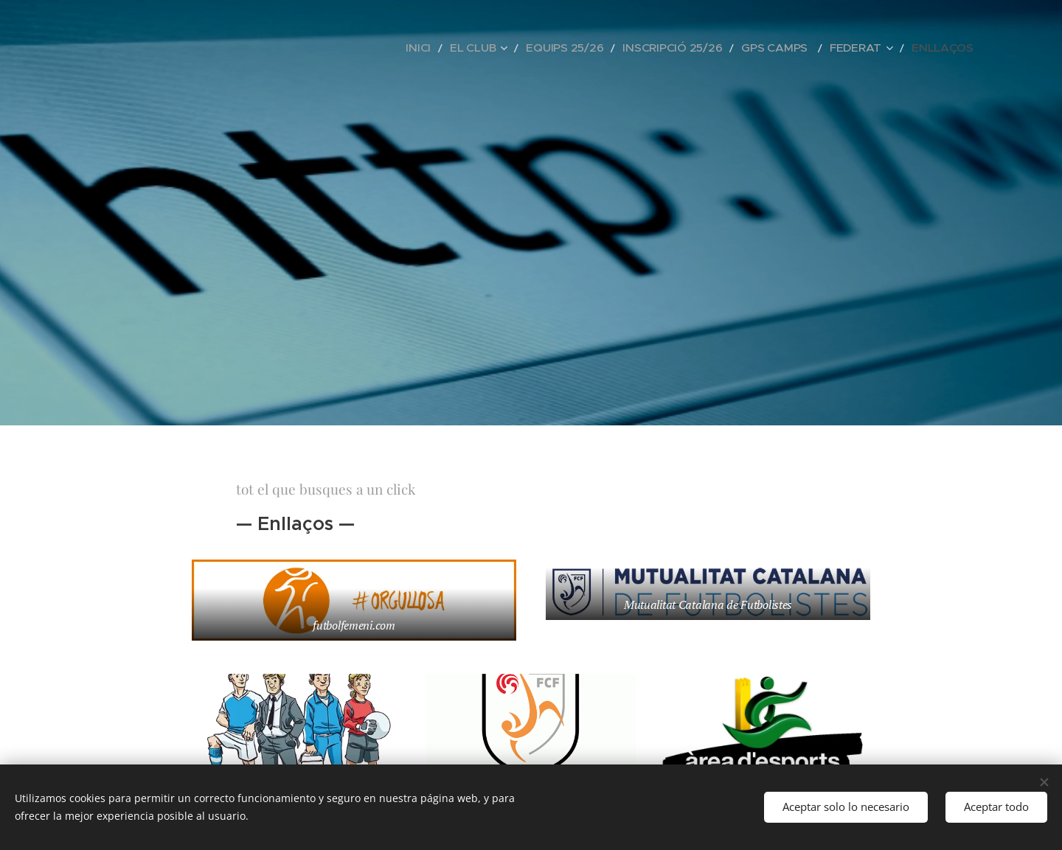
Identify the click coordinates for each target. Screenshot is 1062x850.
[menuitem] (480, 47)
